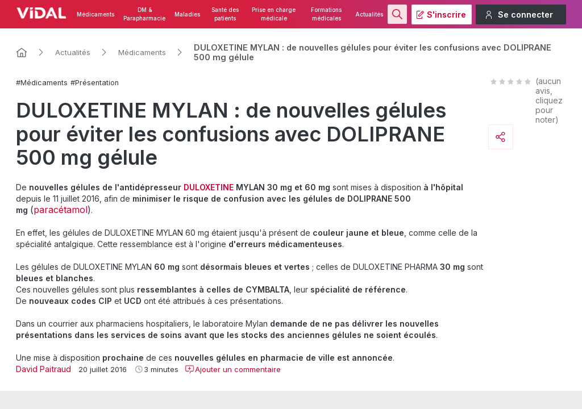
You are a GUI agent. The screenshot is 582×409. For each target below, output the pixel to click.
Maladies (187, 14)
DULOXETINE (209, 187)
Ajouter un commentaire (233, 369)
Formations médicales (326, 14)
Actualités (369, 14)
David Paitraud (43, 369)
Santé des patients (225, 14)
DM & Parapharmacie (144, 14)
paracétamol (61, 209)
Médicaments (95, 14)
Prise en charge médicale (274, 14)
